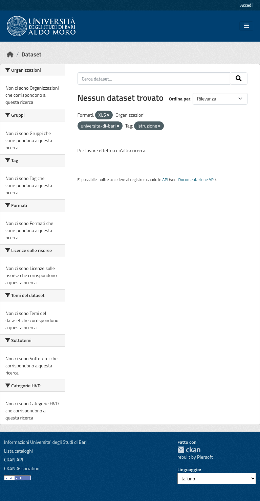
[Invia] (238, 78)
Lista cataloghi (18, 450)
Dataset (31, 54)
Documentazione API (196, 179)
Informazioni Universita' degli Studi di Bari (45, 442)
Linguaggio (188, 469)
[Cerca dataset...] (154, 78)
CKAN (188, 449)
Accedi (246, 5)
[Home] (10, 54)
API (165, 179)
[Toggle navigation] (246, 26)
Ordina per (180, 98)
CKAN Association (21, 468)
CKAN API (13, 459)
